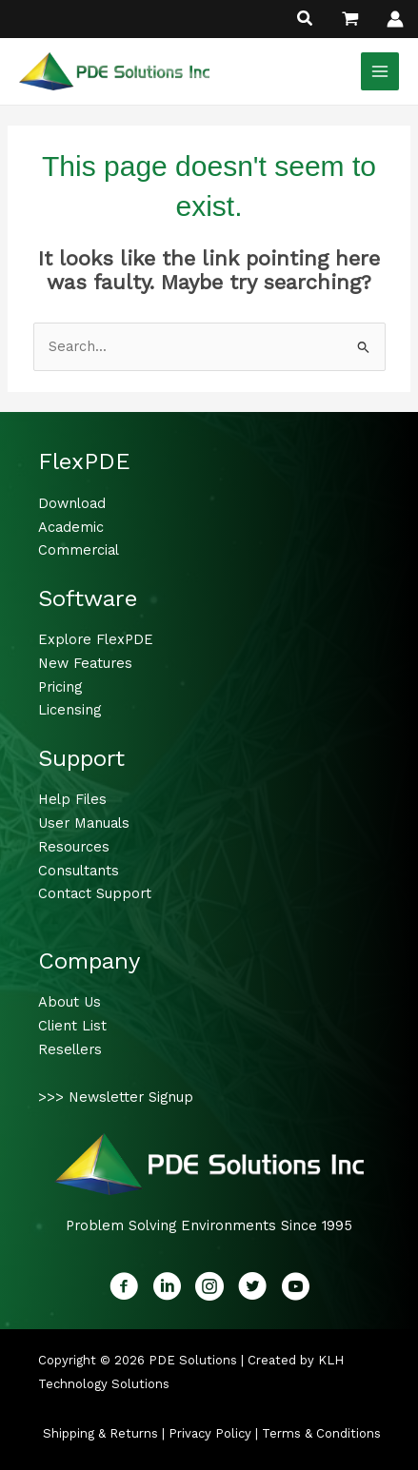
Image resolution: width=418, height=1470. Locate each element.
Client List (72, 1025)
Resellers (70, 1049)
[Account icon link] (395, 19)
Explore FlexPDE (95, 639)
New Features (85, 663)
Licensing (69, 709)
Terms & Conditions (321, 1433)
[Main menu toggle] (380, 71)
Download (72, 503)
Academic (71, 527)
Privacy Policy (210, 1433)
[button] (305, 20)
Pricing (60, 687)
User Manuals (83, 823)
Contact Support (94, 893)
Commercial (78, 550)
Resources (73, 846)
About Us (69, 1001)
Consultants (78, 870)
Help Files (72, 799)
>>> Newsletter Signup (115, 1097)
